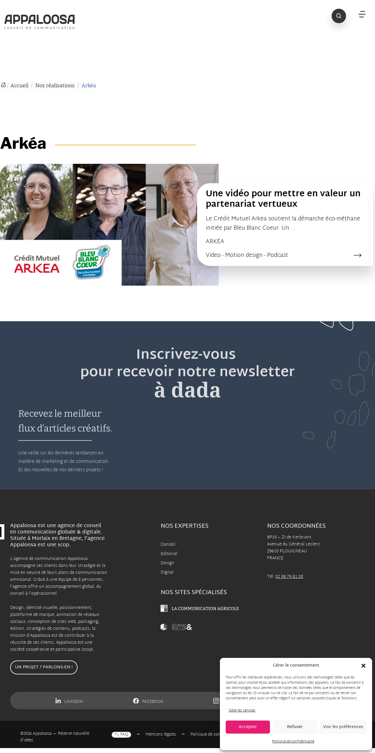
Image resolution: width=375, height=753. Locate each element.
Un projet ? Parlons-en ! (44, 667)
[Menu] (362, 14)
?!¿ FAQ (121, 735)
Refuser (295, 727)
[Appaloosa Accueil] (42, 21)
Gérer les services (242, 710)
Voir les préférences (343, 727)
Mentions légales (161, 735)
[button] (363, 666)
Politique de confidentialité (293, 742)
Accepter (248, 727)
